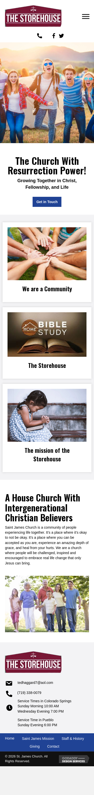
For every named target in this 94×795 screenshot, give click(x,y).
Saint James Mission (38, 739)
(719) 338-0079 (29, 693)
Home (9, 738)
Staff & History (73, 739)
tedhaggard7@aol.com (35, 683)
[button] (85, 16)
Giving (35, 746)
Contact (53, 746)
